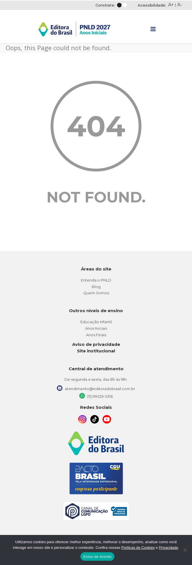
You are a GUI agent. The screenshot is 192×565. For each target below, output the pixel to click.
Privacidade (168, 547)
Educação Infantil (96, 321)
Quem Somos (96, 293)
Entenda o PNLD (96, 280)
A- (179, 4)
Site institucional (96, 351)
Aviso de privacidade (96, 344)
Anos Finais (96, 335)
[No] (185, 550)
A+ (171, 4)
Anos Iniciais (96, 328)
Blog (96, 286)
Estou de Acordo (97, 557)
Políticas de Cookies (138, 547)
